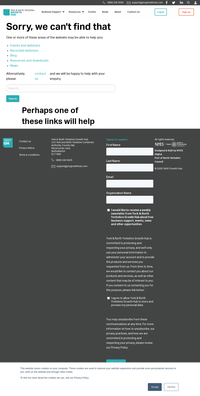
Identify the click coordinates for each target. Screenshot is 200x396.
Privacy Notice (27, 148)
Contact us (25, 141)
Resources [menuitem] (74, 12)
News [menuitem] (105, 12)
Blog (13, 55)
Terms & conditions (29, 155)
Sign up (186, 12)
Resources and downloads (29, 60)
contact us (40, 76)
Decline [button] (171, 387)
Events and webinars (25, 45)
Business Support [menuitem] (51, 12)
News (14, 65)
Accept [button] (154, 387)
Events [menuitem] (92, 12)
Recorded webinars (24, 50)
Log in (160, 12)
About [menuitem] (117, 12)
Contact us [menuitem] (133, 12)
